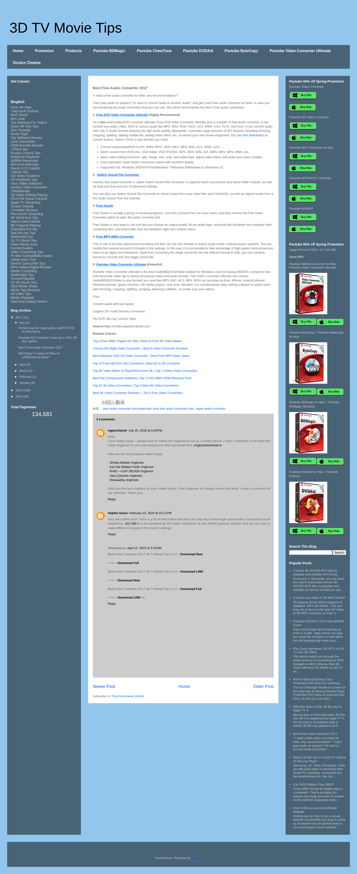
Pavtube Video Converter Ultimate (300, 51)
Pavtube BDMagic (109, 51)
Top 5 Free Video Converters (163, 393)
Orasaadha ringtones (124, 480)
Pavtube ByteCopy (241, 51)
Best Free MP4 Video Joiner (170, 356)
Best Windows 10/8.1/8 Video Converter (121, 356)
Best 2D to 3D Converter (163, 363)
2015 (19, 396)
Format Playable (23, 278)
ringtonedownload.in (208, 445)
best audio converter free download (127, 408)
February (26, 376)
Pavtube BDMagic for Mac (307, 402)
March (24, 371)
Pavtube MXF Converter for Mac (311, 147)
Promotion (44, 51)
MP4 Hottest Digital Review (31, 267)
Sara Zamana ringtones (126, 475)
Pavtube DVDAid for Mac (306, 472)
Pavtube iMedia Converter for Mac (312, 264)
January (25, 382)
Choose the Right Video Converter (117, 348)
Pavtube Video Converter (306, 86)
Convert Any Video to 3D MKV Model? (319, 597)
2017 (19, 317)
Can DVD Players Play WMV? (313, 784)
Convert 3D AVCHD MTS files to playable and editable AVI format (315, 572)
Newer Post (104, 686)
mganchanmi (117, 430)
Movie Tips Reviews (25, 290)
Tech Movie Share (24, 286)
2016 (19, 390)
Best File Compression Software (115, 378)
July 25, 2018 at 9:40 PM (145, 430)
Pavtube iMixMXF (301, 208)
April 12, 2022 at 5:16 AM (144, 548)
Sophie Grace (118, 513)
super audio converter (211, 408)
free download (252, 135)
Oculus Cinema (26, 63)
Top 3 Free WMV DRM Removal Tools (165, 378)
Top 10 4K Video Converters (112, 385)
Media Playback (23, 298)
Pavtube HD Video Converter (309, 117)
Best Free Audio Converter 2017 (40, 347)
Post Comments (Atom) (128, 696)
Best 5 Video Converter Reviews (165, 348)
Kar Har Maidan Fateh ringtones (132, 467)
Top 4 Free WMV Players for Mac (116, 341)
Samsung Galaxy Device (29, 301)
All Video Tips (21, 294)
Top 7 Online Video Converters (176, 371)
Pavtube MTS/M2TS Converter (310, 178)
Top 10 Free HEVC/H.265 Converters (118, 363)
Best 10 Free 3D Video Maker (161, 341)
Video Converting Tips (27, 252)
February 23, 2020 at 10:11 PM (150, 513)
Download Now (191, 554)
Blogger (196, 858)
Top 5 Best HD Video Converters (156, 385)
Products (73, 51)
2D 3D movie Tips (24, 282)
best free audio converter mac (173, 408)
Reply (112, 499)
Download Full (128, 563)
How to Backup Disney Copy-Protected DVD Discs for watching (316, 681)
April (22, 364)
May (22, 322)
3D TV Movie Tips (66, 28)
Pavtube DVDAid (198, 51)
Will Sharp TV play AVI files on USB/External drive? (39, 355)
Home (18, 51)
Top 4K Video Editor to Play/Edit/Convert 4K (123, 371)
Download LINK (191, 571)
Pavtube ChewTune (154, 51)
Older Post (263, 686)
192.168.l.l (132, 523)
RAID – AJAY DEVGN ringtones (131, 471)
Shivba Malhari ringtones (127, 462)
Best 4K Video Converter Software (117, 393)
